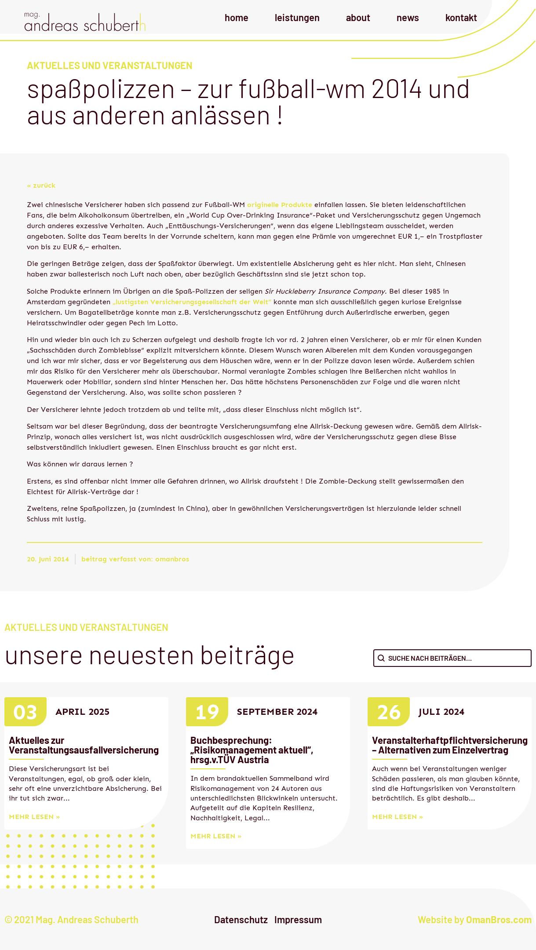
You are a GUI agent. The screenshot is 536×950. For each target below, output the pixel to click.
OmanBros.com (499, 919)
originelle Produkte (278, 204)
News (408, 17)
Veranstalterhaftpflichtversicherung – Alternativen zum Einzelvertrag (450, 744)
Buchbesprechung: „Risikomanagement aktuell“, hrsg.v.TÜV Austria (252, 749)
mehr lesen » (34, 816)
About (358, 17)
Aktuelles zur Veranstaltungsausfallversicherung (84, 744)
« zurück (41, 185)
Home (236, 17)
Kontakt (461, 17)
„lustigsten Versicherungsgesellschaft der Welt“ (192, 302)
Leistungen (297, 17)
